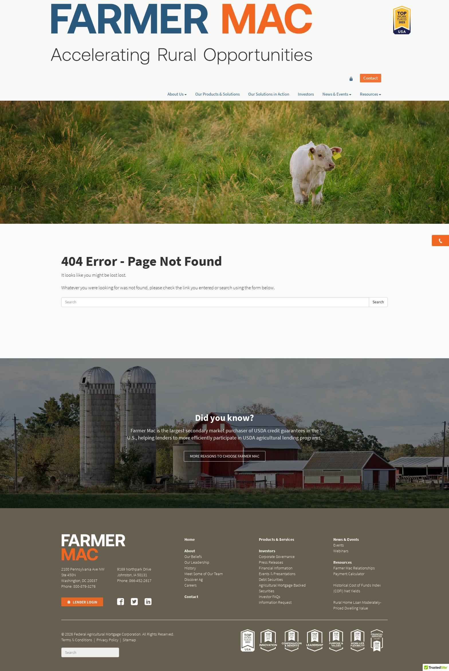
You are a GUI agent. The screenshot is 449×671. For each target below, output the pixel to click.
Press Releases (271, 562)
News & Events (336, 25)
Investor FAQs (269, 596)
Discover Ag (193, 579)
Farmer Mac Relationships (354, 568)
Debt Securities (271, 579)
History (190, 568)
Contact (370, 15)
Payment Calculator (348, 574)
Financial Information (275, 568)
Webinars (340, 551)
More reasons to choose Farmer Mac (224, 456)
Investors (306, 25)
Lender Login (82, 602)
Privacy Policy (107, 640)
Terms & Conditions (76, 640)
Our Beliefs (193, 556)
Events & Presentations (277, 574)
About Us (177, 25)
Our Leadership (196, 562)
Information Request (275, 602)
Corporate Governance (277, 556)
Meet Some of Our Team (203, 574)
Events (338, 545)
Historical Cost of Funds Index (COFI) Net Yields (357, 588)
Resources (370, 25)
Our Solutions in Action (268, 25)
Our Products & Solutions (217, 25)
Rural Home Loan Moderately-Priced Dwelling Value (357, 605)
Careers (190, 585)
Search (378, 302)
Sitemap (129, 640)
